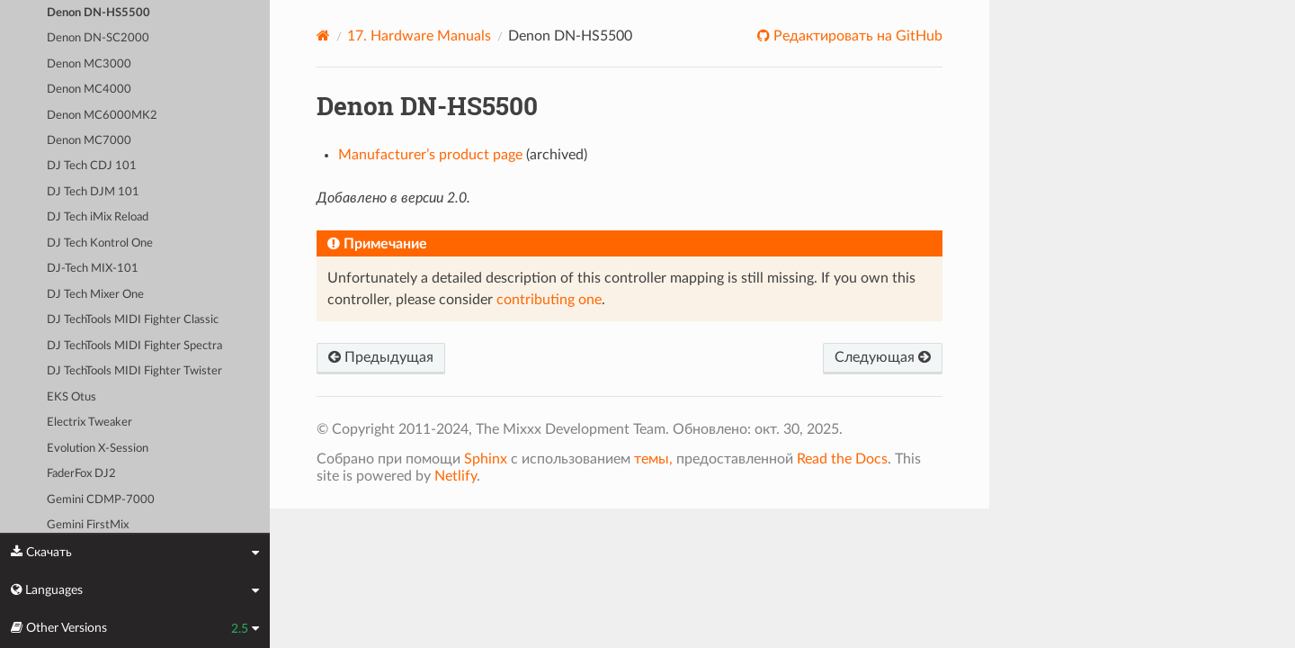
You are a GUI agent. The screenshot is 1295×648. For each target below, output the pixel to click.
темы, (653, 459)
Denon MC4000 (89, 89)
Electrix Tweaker (89, 422)
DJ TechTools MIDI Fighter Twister (134, 371)
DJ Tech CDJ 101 (92, 166)
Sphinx (485, 459)
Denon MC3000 (89, 64)
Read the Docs (842, 459)
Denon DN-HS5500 (98, 13)
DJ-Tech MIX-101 (92, 268)
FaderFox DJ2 (81, 474)
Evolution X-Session (97, 448)
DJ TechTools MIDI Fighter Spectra (134, 346)
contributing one (549, 299)
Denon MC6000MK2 (102, 116)
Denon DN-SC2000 (98, 38)
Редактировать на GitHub (856, 36)
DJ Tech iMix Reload (97, 217)
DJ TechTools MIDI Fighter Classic (133, 320)
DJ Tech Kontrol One (100, 243)
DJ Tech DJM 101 (93, 192)
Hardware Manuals (419, 36)
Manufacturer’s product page (430, 155)
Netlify (455, 476)
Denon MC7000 (89, 141)
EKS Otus (71, 397)
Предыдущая (380, 357)
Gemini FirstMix (88, 525)
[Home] (323, 35)
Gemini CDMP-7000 (101, 500)
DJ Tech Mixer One (95, 295)
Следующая (883, 357)
